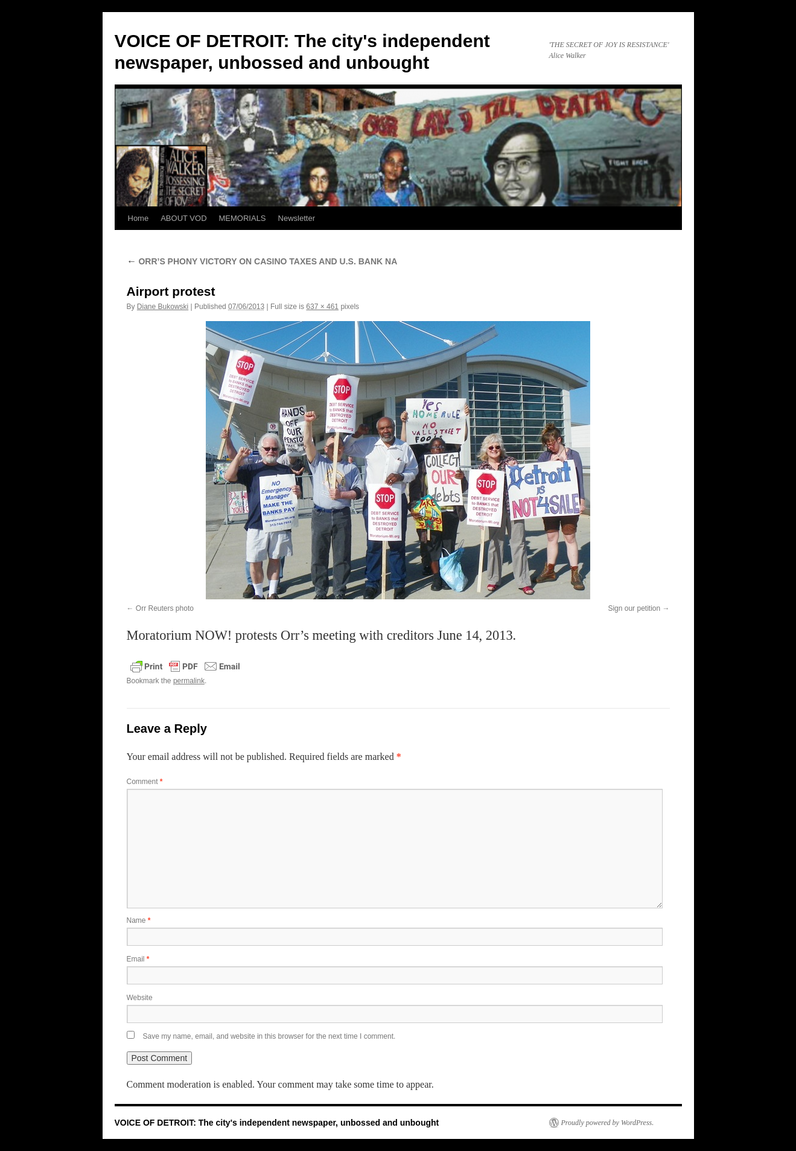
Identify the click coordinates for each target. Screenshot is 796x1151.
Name (139, 920)
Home (138, 218)
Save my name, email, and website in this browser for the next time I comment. (269, 1036)
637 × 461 (322, 306)
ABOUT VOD (183, 218)
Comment (145, 781)
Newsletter (296, 218)
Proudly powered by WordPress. (607, 1122)
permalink (189, 681)
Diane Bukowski (162, 306)
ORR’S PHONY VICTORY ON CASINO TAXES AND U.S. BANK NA (262, 261)
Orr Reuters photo (165, 608)
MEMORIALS (242, 218)
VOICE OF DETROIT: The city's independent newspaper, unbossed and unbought (277, 1122)
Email (138, 959)
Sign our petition (634, 608)
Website (140, 997)
